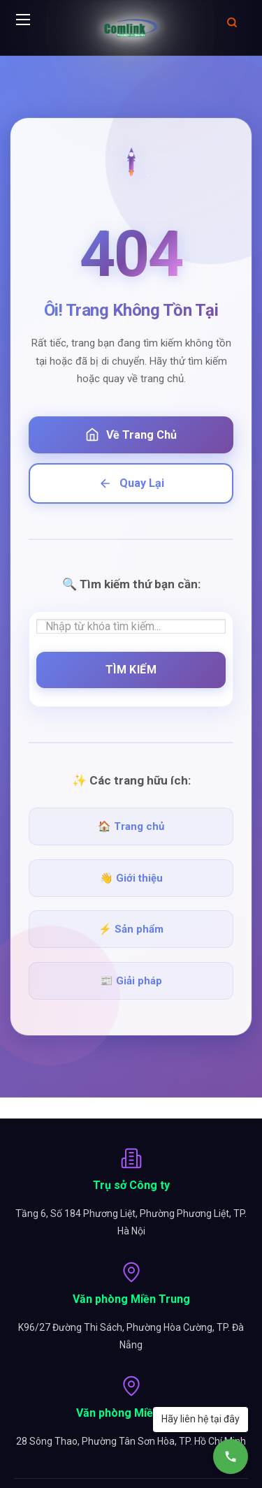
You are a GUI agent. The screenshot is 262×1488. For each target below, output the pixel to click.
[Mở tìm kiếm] (232, 22)
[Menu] (23, 22)
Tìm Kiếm (131, 669)
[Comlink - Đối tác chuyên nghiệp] (131, 27)
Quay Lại (131, 483)
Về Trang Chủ (131, 435)
